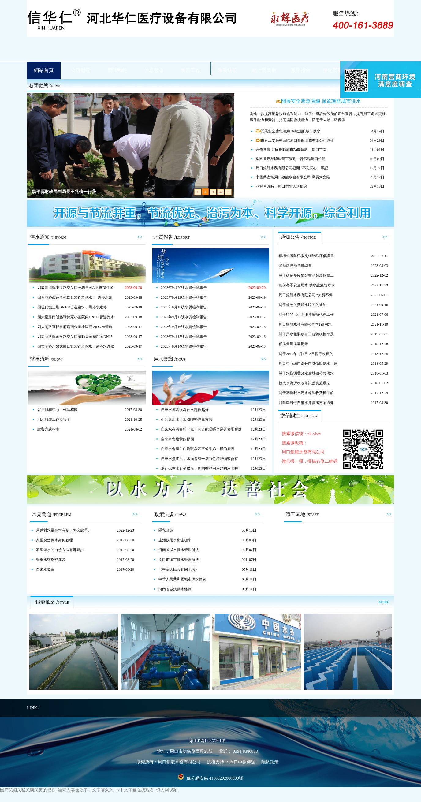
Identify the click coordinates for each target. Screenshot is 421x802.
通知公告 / (298, 237)
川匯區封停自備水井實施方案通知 (306, 403)
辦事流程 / (46, 359)
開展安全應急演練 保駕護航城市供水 (318, 101)
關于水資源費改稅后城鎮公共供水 (306, 373)
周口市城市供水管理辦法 (178, 560)
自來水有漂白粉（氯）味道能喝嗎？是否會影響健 (201, 429)
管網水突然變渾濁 (50, 560)
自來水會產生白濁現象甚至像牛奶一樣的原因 (197, 449)
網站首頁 (44, 70)
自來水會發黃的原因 (177, 439)
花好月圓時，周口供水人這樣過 (281, 186)
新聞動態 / (45, 85)
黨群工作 (190, 70)
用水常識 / (170, 359)
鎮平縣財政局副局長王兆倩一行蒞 (64, 191)
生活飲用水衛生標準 (175, 540)
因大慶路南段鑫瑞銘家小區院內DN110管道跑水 (75, 317)
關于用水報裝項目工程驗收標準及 (306, 334)
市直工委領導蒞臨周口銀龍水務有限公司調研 (295, 140)
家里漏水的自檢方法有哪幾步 (60, 550)
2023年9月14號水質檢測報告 (184, 346)
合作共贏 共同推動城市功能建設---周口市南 (291, 149)
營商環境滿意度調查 (295, 265)
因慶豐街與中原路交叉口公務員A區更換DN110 (75, 287)
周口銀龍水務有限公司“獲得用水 (305, 324)
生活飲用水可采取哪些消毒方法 (186, 419)
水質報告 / (172, 237)
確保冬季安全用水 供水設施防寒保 (307, 285)
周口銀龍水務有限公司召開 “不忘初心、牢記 (292, 168)
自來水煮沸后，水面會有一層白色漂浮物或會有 (199, 459)
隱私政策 (165, 530)
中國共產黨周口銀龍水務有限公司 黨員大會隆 (293, 177)
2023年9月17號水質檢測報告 (184, 317)
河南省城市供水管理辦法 (178, 550)
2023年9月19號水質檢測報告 (184, 297)
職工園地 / (302, 514)
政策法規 (227, 70)
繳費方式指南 (48, 429)
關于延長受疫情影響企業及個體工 (306, 275)
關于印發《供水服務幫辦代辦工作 (306, 314)
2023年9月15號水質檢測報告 (184, 336)
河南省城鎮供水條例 (175, 589)
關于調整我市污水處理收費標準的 (306, 393)
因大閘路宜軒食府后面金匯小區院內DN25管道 (74, 327)
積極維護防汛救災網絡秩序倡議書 (306, 256)
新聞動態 (117, 70)
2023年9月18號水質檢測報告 (184, 307)
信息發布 (154, 70)
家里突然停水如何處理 (54, 540)
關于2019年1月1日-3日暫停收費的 (306, 354)
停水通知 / (48, 237)
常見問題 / (51, 514)
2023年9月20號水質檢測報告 (184, 287)
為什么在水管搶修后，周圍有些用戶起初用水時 (199, 468)
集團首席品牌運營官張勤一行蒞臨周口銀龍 (291, 159)
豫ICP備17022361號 (207, 740)
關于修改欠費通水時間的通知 (302, 305)
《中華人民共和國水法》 (178, 569)
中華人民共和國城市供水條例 (182, 579)
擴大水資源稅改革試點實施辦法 (304, 383)
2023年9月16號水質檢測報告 (184, 327)
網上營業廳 (264, 70)
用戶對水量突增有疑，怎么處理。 (63, 530)
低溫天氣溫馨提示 (293, 344)
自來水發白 (45, 569)
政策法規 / (170, 514)
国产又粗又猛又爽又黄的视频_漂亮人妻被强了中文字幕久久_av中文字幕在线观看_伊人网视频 (88, 790)
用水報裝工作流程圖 (53, 419)
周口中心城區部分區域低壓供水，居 (308, 363)
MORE (383, 602)
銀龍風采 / (52, 602)
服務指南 (301, 70)
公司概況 (80, 70)
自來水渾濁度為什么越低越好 (185, 410)
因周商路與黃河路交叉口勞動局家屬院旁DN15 (74, 336)
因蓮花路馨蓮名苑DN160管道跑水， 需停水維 (74, 297)
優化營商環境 (337, 70)
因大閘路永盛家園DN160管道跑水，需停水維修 (75, 346)
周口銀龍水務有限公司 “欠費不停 (306, 295)
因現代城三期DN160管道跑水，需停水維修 (72, 307)
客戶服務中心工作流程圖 (57, 410)
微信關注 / (299, 415)
